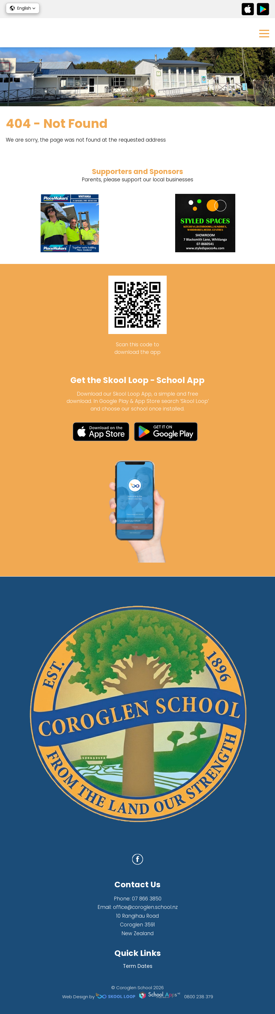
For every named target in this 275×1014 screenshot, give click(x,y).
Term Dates (137, 966)
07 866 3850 (146, 898)
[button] (23, 8)
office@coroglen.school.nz (145, 907)
